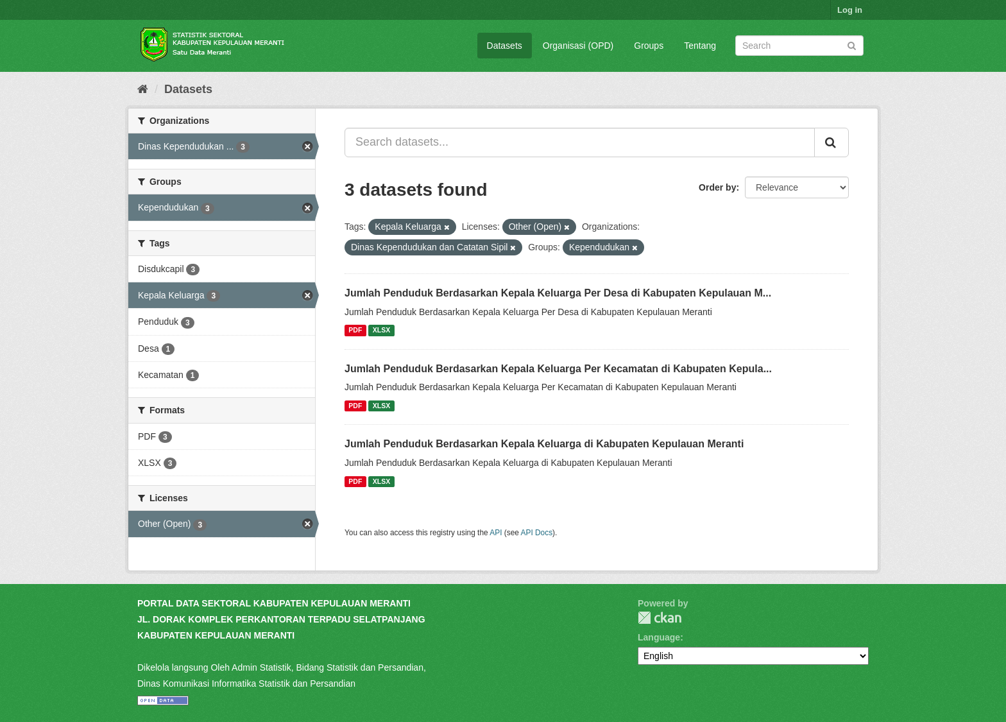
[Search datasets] (799, 45)
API (496, 532)
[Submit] (851, 44)
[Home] (142, 89)
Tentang (700, 45)
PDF (355, 330)
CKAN (659, 617)
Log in (849, 10)
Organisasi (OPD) (578, 45)
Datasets (504, 45)
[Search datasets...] (580, 142)
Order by (717, 187)
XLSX (381, 330)
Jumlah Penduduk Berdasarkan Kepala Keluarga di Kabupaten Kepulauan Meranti (544, 443)
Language (659, 637)
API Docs (537, 532)
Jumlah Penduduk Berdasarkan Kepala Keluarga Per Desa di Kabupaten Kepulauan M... (558, 293)
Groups (648, 45)
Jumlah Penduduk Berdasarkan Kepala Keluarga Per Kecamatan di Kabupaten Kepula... (558, 368)
